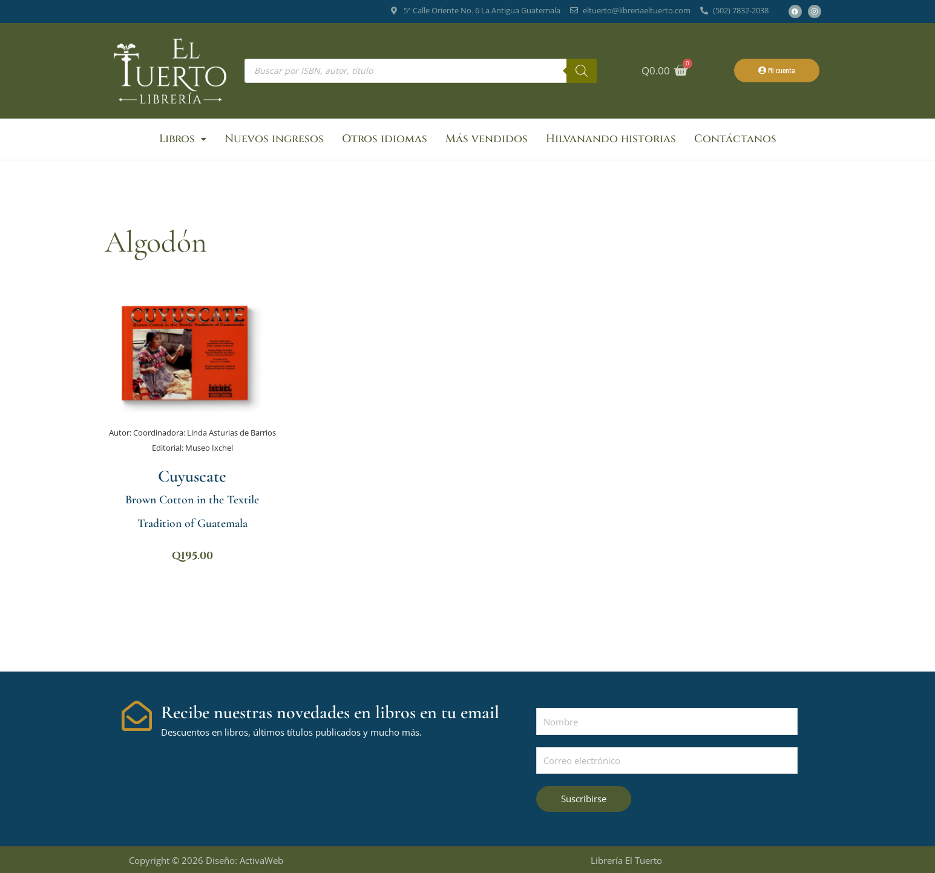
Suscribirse (583, 797)
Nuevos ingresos (274, 138)
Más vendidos (486, 138)
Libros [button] (182, 138)
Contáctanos (735, 138)
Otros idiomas (384, 138)
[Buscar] (581, 71)
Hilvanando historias (611, 138)
